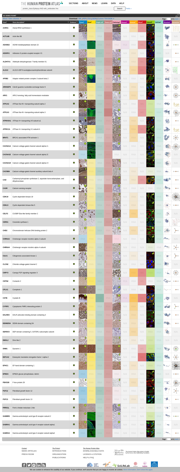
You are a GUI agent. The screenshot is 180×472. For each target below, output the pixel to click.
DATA (113, 3)
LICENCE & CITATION (92, 454)
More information (129, 470)
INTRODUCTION (59, 451)
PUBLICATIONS (59, 458)
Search (119, 9)
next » (177, 19)
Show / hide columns (11, 19)
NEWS (95, 3)
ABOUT (85, 3)
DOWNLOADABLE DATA (93, 451)
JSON (94, 19)
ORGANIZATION (59, 454)
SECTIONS (73, 3)
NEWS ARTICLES (29, 451)
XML (80, 19)
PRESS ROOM (28, 454)
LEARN (104, 3)
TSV (89, 19)
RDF (84, 19)
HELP (121, 3)
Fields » (129, 9)
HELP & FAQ (88, 458)
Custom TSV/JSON (105, 19)
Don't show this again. (145, 470)
